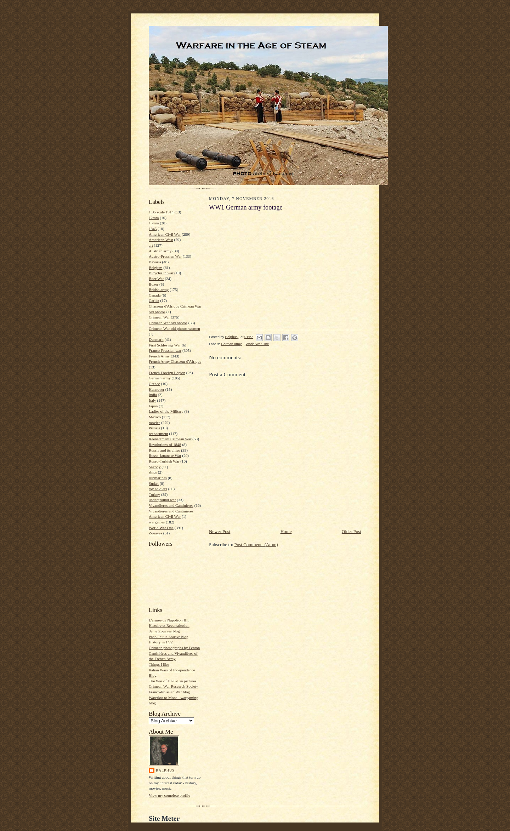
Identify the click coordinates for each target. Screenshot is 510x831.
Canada (155, 295)
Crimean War (159, 317)
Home (286, 531)
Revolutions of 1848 (165, 444)
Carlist (154, 300)
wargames (157, 522)
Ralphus (165, 770)
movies (154, 422)
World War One (161, 528)
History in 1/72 (161, 642)
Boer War (156, 278)
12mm (154, 218)
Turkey (154, 494)
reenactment (158, 433)
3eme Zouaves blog (164, 631)
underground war (162, 500)
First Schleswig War (165, 345)
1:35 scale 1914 (161, 212)
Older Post (351, 531)
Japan (153, 406)
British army (159, 289)
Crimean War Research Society (173, 686)
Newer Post (219, 531)
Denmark (156, 339)
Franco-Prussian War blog (169, 692)
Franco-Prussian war (165, 350)
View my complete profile (169, 795)
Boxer (153, 284)
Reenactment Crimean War (170, 439)
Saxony (155, 467)
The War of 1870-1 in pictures (172, 681)
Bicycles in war (161, 273)
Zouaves (155, 533)
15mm (154, 223)
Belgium (155, 267)
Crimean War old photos (168, 323)
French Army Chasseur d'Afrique (175, 361)
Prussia (154, 428)
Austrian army (160, 251)
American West (161, 239)
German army (160, 378)
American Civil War (165, 234)
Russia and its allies (164, 450)
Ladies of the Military (166, 411)
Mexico (155, 417)
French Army (159, 356)
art (151, 245)
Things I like (159, 664)
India (153, 394)
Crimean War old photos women (174, 328)
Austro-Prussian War (165, 256)
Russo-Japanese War (165, 455)
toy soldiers (158, 489)
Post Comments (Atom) (256, 544)
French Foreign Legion (167, 373)
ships (153, 472)
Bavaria (155, 262)
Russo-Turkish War (164, 461)
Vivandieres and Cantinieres (171, 505)
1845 (153, 229)
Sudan (154, 483)
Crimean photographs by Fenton (174, 648)
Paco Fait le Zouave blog (168, 637)
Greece (154, 384)
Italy (152, 400)
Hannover (156, 389)
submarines (158, 478)
